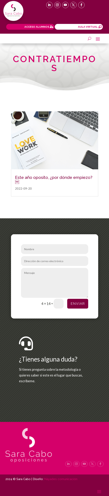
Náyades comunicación (60, 479)
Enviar (78, 304)
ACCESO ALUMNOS (36, 26)
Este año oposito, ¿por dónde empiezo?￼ (53, 179)
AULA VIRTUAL (88, 26)
